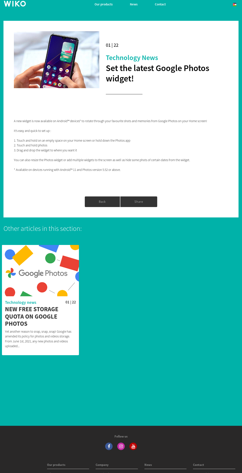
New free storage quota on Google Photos (31, 316)
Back (102, 202)
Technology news (132, 57)
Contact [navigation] (160, 4)
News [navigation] (133, 4)
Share (138, 202)
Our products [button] (104, 4)
